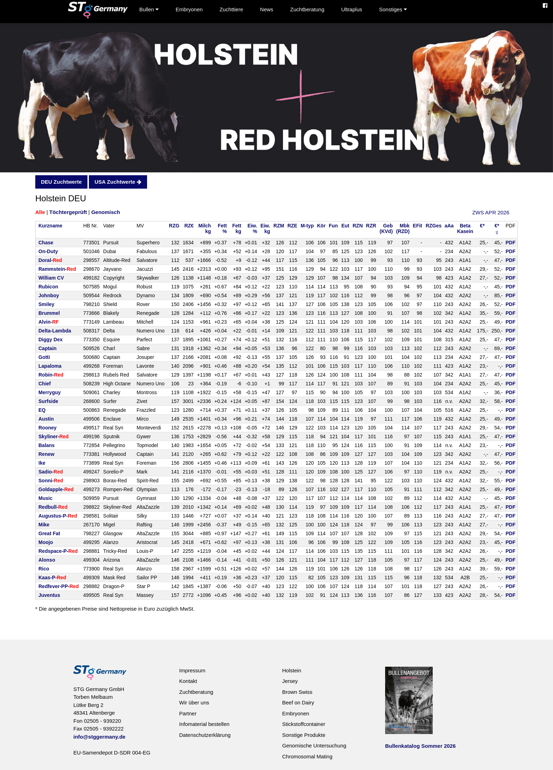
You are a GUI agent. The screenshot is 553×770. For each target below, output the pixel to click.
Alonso (46, 560)
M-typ (307, 225)
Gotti (44, 357)
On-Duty (48, 251)
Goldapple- (56, 489)
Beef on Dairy (298, 702)
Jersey (290, 681)
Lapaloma (49, 366)
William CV (51, 278)
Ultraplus (351, 9)
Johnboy (48, 295)
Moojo (45, 542)
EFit (417, 225)
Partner (187, 713)
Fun (333, 225)
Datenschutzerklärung (205, 735)
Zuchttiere (231, 9)
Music (45, 498)
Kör (321, 225)
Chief (44, 383)
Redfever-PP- (58, 586)
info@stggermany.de (99, 737)
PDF (511, 242)
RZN (358, 225)
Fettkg (236, 228)
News (266, 9)
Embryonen (189, 9)
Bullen (149, 9)
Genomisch (105, 212)
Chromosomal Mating (307, 756)
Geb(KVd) (386, 228)
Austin (46, 419)
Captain (47, 348)
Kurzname (50, 225)
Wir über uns (194, 702)
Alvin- (48, 322)
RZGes (434, 225)
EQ (41, 410)
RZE (292, 225)
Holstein (291, 670)
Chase (45, 242)
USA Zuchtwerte (118, 182)
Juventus (49, 595)
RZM (278, 225)
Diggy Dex (50, 339)
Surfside (48, 401)
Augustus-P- (57, 516)
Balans (46, 445)
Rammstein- (57, 269)
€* (482, 225)
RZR (371, 225)
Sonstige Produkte (304, 735)
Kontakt (188, 681)
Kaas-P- (52, 577)
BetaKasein (465, 228)
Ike (41, 463)
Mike (43, 524)
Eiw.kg (265, 228)
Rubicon (48, 286)
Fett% (222, 228)
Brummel (49, 313)
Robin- (50, 375)
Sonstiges (393, 9)
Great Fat (49, 533)
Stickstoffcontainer (303, 724)
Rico (43, 569)
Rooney (47, 427)
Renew (46, 454)
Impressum (192, 670)
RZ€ (189, 225)
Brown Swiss (297, 692)
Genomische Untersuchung (314, 745)
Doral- (50, 260)
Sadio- (50, 472)
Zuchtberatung (307, 9)
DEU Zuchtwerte (61, 182)
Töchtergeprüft (68, 212)
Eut (345, 225)
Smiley (46, 304)
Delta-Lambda (54, 331)
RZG (174, 225)
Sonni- (50, 480)
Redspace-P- (58, 551)
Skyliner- (53, 436)
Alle (40, 212)
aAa (449, 225)
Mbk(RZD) (402, 228)
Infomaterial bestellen (204, 724)
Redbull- (52, 507)
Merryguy (49, 392)
